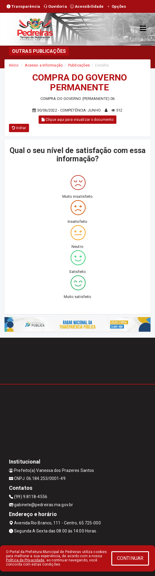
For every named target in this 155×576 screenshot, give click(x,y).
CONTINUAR (130, 558)
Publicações (79, 65)
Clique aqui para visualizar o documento (77, 120)
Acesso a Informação (44, 65)
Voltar (19, 128)
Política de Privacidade (25, 560)
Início (14, 65)
